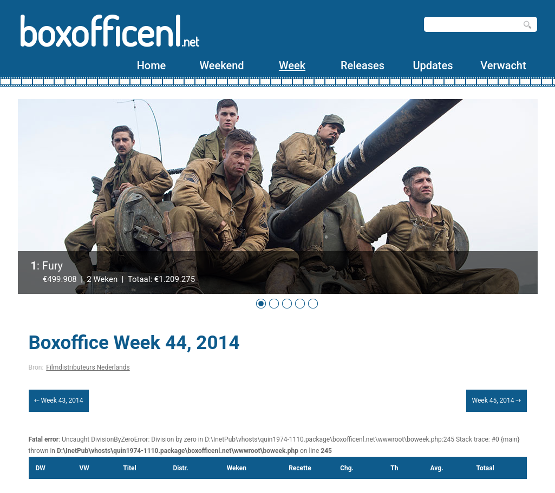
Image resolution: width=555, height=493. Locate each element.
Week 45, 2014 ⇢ (496, 400)
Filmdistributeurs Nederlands (87, 367)
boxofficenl (108, 31)
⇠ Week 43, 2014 (58, 400)
